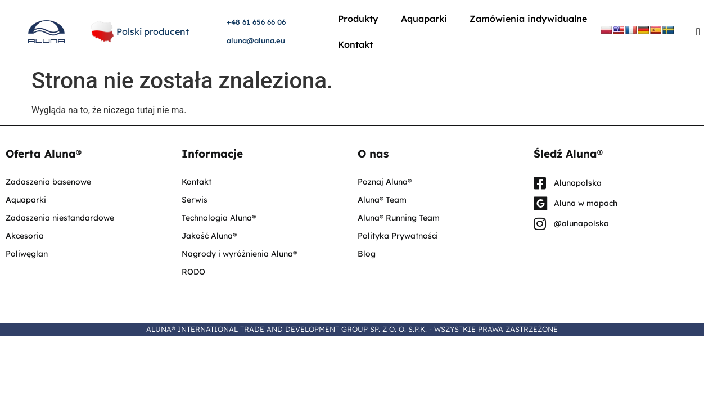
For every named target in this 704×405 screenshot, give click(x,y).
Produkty (358, 18)
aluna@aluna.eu (256, 40)
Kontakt (355, 44)
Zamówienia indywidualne (528, 18)
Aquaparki (424, 18)
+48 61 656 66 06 (256, 21)
